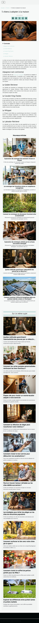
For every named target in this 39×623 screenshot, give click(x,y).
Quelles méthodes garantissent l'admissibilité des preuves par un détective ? (19, 270)
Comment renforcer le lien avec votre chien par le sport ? (19, 542)
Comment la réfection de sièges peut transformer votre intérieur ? (16, 426)
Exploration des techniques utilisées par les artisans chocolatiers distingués (19, 242)
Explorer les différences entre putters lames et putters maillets (19, 601)
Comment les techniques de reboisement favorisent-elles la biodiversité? (19, 215)
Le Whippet (5, 53)
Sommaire (7, 44)
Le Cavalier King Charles (8, 51)
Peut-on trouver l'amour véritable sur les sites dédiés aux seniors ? (18, 484)
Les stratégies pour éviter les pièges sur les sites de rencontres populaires (18, 513)
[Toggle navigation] (3, 2)
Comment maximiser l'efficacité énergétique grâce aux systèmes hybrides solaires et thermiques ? (19, 298)
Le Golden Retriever (7, 48)
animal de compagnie (19, 74)
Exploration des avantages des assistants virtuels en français (19, 159)
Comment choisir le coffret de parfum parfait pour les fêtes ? (17, 571)
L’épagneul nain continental (8, 46)
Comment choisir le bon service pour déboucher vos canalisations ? (16, 455)
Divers (7, 8)
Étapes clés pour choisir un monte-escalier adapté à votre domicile (18, 396)
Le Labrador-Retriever (8, 56)
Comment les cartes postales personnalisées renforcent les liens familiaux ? (19, 367)
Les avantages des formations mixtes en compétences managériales (19, 187)
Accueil (2, 8)
